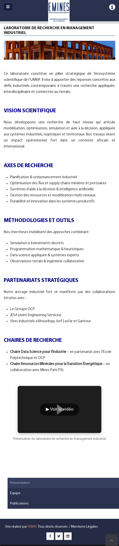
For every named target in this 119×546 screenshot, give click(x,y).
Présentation (20, 483)
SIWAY (32, 527)
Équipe (15, 493)
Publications (19, 503)
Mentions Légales (84, 527)
